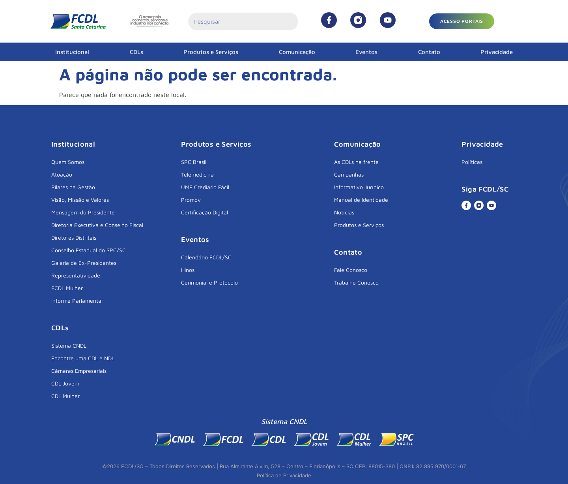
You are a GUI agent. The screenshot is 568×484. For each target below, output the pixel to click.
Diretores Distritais (73, 237)
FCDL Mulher (67, 288)
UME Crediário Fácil (205, 187)
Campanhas (349, 174)
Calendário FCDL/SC (206, 257)
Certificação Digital (204, 212)
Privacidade (496, 51)
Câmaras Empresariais (78, 370)
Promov (191, 199)
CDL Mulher (65, 396)
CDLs (136, 51)
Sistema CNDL (68, 345)
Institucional (72, 51)
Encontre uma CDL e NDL (82, 358)
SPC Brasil (193, 161)
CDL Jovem (65, 383)
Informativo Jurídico (359, 187)
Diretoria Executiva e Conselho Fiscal (97, 225)
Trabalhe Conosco (356, 282)
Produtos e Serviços (210, 51)
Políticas (472, 161)
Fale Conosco (350, 269)
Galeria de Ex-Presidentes (83, 262)
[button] (461, 21)
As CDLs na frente (356, 161)
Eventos (366, 51)
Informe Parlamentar (77, 300)
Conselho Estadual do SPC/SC (88, 250)
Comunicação (297, 51)
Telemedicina (197, 174)
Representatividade (75, 275)
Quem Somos (67, 161)
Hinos (187, 269)
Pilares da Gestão (73, 187)
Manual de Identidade (361, 199)
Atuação (61, 174)
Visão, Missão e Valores (80, 199)
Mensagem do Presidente (83, 212)
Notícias (344, 212)
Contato (429, 51)
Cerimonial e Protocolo (209, 282)
